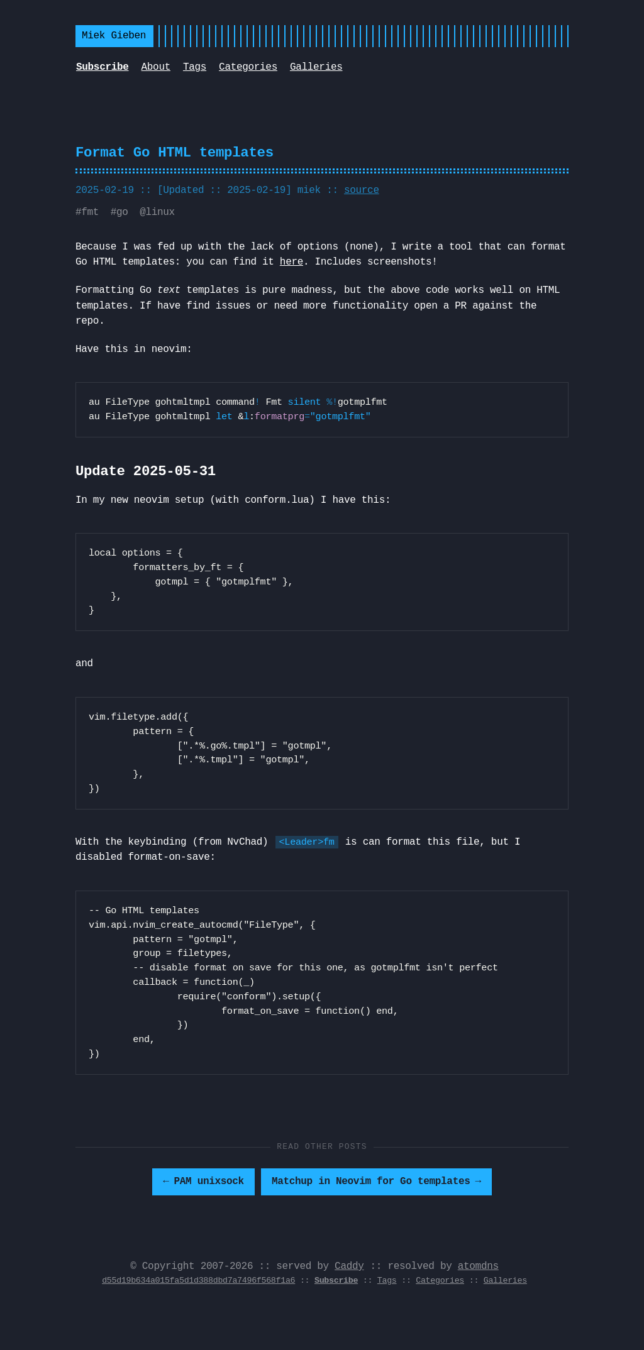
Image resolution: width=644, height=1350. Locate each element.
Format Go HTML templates (174, 153)
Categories (248, 67)
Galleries (316, 67)
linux (159, 212)
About (156, 67)
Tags (194, 67)
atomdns (478, 1266)
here (291, 262)
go (122, 212)
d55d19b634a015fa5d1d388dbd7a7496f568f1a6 (198, 1281)
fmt (90, 212)
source (361, 190)
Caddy (349, 1266)
